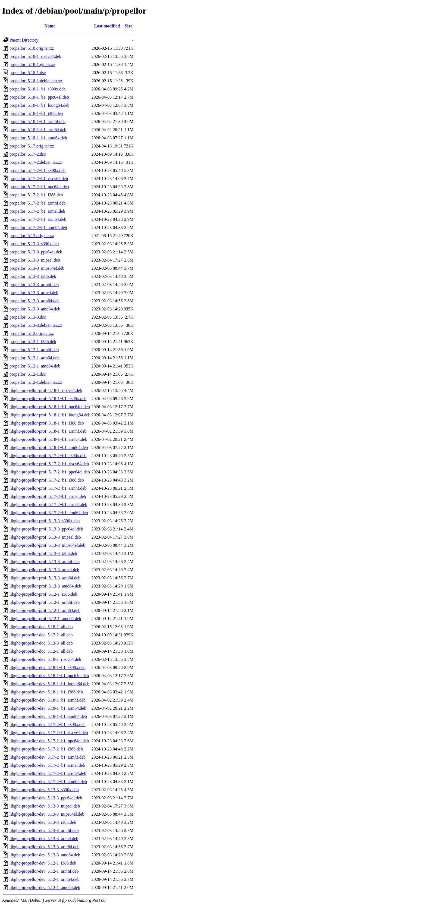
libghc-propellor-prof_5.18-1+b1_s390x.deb (48, 398)
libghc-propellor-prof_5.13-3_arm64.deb (45, 578)
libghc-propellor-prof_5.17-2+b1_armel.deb (48, 496)
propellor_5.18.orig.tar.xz (32, 48)
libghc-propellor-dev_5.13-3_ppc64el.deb (46, 798)
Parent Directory (24, 40)
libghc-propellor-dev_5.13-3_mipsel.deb (45, 806)
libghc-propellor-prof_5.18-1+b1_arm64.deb (48, 439)
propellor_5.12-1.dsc (28, 374)
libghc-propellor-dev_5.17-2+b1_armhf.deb (48, 757)
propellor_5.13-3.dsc (28, 317)
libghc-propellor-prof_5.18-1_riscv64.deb (46, 390)
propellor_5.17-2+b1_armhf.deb (37, 203)
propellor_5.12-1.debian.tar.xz (36, 382)
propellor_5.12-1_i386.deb (33, 341)
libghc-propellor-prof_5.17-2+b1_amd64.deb (49, 512)
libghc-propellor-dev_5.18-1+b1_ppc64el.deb (49, 675)
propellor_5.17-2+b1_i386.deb (36, 195)
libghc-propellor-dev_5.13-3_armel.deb (44, 838)
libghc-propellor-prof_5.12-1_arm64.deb (45, 610)
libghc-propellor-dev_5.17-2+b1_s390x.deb (48, 724)
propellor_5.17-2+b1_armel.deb (37, 211)
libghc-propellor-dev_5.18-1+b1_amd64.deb (48, 716)
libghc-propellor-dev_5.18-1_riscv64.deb (45, 659)
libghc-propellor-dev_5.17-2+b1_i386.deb (46, 749)
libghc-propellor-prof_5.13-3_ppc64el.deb (46, 529)
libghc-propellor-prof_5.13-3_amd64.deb (45, 586)
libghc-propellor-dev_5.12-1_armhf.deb (44, 871)
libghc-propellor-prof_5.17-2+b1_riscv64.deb (49, 463)
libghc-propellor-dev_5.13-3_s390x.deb (44, 789)
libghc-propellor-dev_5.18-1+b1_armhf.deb (48, 700)
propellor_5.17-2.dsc (28, 154)
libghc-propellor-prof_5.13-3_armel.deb (44, 569)
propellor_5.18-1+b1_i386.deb (36, 113)
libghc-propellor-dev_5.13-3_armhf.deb (44, 830)
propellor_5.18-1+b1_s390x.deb (37, 89)
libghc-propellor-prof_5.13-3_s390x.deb (45, 521)
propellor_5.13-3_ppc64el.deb (36, 252)
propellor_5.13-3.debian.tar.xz (36, 325)
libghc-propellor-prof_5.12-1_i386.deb (43, 594)
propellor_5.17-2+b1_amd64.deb (38, 227)
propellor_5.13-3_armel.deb (34, 292)
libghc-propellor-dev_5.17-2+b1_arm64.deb (48, 773)
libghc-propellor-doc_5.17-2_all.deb (41, 635)
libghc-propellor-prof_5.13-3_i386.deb (43, 553)
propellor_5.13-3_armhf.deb (34, 284)
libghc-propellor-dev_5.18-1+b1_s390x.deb (48, 667)
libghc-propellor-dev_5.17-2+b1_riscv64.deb (49, 732)
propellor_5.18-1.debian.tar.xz (36, 80)
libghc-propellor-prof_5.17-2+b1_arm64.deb (48, 504)
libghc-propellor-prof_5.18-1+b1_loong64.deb (50, 415)
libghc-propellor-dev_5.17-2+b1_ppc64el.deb (49, 741)
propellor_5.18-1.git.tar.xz (32, 64)
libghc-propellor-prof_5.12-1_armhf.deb (45, 602)
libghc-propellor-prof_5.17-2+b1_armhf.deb (48, 488)
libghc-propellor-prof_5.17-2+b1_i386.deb (47, 480)
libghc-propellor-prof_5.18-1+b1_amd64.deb (49, 447)
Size (129, 26)
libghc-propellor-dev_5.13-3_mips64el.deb (47, 814)
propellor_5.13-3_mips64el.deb (37, 268)
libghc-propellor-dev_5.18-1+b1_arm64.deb (48, 708)
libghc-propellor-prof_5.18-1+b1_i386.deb (47, 423)
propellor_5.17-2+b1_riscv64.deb (39, 178)
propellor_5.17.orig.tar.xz (32, 146)
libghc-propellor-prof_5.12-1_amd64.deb (45, 618)
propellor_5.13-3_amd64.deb (35, 309)
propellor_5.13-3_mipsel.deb (35, 260)
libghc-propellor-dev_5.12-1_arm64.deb (44, 879)
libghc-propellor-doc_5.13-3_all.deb (41, 643)
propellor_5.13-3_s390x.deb (34, 243)
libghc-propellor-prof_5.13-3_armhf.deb (45, 561)
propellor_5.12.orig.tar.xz (32, 333)
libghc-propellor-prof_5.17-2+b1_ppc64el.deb (50, 472)
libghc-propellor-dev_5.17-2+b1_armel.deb (47, 765)
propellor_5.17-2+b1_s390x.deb (37, 170)
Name (50, 26)
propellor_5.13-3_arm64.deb (34, 300)
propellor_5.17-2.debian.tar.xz (36, 162)
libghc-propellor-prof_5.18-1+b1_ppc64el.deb (50, 406)
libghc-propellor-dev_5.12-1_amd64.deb (45, 887)
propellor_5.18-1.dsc (28, 72)
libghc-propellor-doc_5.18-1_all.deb (41, 626)
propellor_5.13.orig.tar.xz (32, 235)
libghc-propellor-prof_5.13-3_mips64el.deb (47, 545)
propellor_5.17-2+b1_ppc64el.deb (39, 186)
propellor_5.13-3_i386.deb (33, 276)
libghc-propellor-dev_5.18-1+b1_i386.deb (46, 692)
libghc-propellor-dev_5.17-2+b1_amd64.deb (48, 781)
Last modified (107, 26)
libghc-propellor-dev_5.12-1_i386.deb (43, 863)
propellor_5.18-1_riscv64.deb (35, 56)
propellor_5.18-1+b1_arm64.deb (38, 129)
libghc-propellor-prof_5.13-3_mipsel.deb (45, 537)
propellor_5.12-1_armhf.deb (34, 349)
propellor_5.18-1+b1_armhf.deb (37, 121)
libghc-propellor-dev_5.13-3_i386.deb (43, 822)
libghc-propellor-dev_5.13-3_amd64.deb (45, 855)
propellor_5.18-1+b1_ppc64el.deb (39, 97)
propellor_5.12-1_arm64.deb (34, 358)
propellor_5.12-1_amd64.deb (35, 366)
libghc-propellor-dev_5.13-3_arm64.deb (44, 846)
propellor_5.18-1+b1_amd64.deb (38, 138)
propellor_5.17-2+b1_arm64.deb (38, 219)
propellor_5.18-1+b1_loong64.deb (40, 105)
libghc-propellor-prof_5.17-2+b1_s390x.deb (48, 455)
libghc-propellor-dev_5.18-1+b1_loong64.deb (49, 683)
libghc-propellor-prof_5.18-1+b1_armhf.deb (48, 431)
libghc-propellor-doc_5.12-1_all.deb (41, 651)
